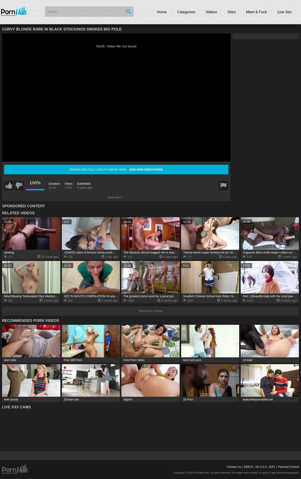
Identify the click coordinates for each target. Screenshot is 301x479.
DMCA (248, 466)
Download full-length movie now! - (116, 169)
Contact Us (234, 466)
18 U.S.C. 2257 (265, 466)
